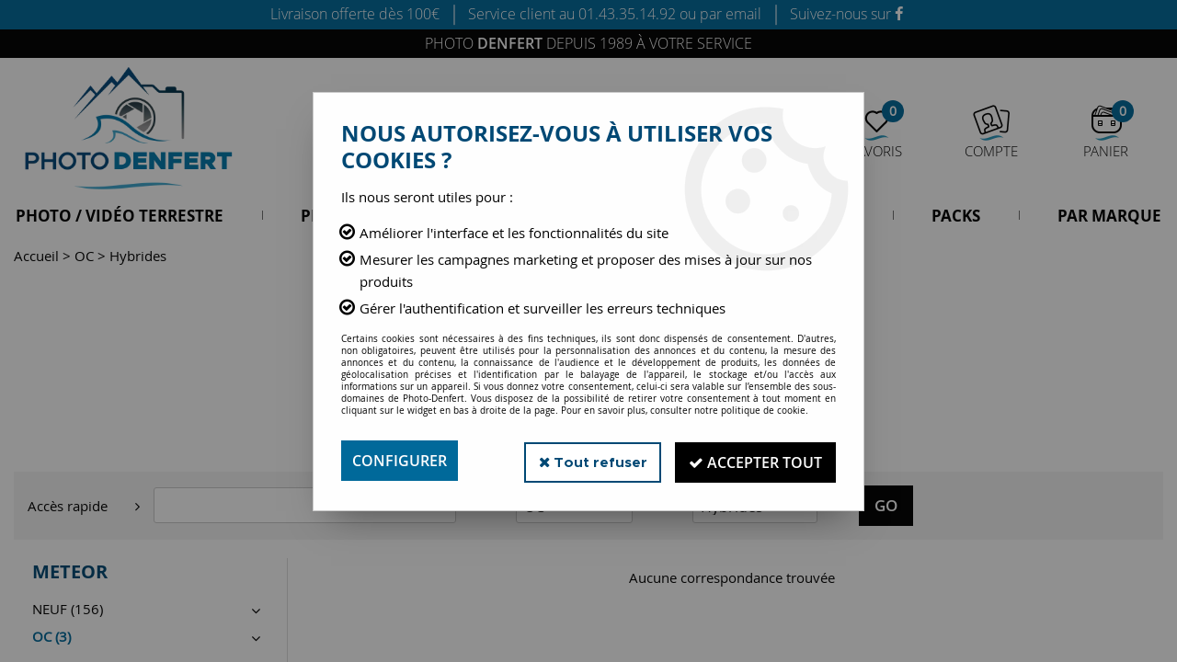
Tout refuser (587, 460)
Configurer (399, 461)
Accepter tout (753, 461)
